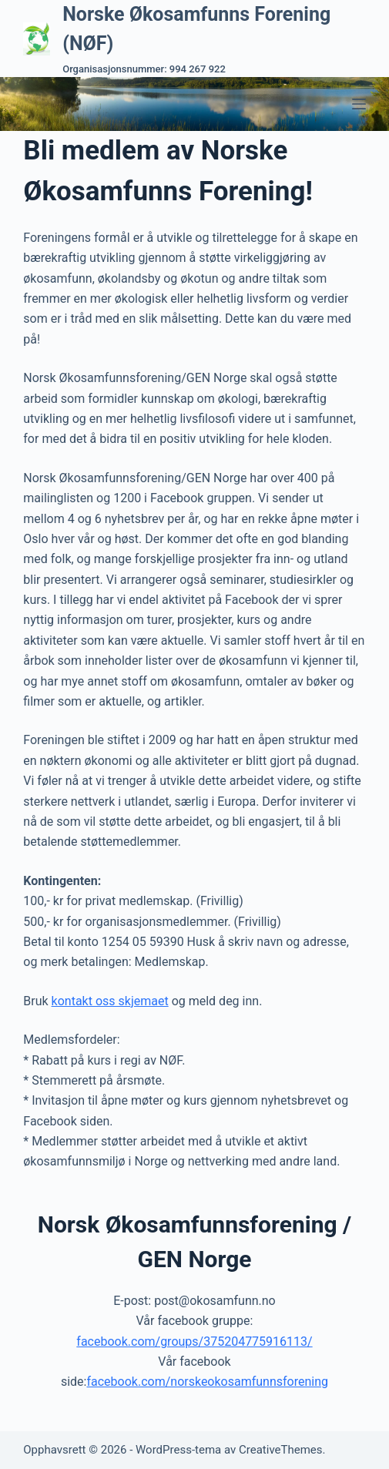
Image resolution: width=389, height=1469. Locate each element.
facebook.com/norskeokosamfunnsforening (207, 1381)
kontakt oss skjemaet (110, 1001)
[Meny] (359, 104)
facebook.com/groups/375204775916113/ (194, 1341)
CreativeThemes (281, 1450)
